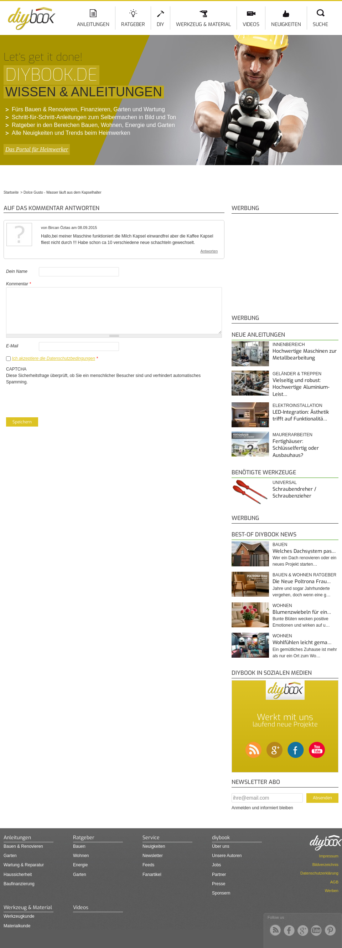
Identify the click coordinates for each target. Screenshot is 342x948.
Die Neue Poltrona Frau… (302, 581)
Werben (331, 890)
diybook (221, 837)
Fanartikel (151, 874)
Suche (320, 24)
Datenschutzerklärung (319, 873)
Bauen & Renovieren (23, 846)
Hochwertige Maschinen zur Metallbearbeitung (305, 355)
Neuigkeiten (286, 24)
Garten (10, 855)
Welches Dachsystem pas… (304, 551)
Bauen (280, 544)
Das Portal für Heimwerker (36, 149)
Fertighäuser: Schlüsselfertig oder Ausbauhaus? (296, 448)
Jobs (216, 864)
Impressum (328, 856)
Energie (80, 864)
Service (151, 837)
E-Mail (12, 345)
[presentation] (60, 399)
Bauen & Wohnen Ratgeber (304, 574)
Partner (219, 874)
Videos (251, 24)
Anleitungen (93, 24)
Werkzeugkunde (19, 916)
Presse (218, 883)
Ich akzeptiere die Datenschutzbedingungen (53, 358)
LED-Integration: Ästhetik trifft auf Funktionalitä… (301, 416)
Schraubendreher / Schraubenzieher (294, 493)
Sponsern (221, 893)
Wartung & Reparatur (24, 864)
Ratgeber (133, 24)
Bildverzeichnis (325, 864)
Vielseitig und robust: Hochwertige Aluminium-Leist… (301, 387)
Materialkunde (17, 925)
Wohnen (282, 605)
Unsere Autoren (227, 855)
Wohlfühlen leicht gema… (302, 642)
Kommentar (18, 283)
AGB (334, 882)
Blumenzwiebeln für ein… (302, 612)
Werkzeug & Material (203, 24)
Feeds (148, 864)
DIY (160, 24)
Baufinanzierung (19, 883)
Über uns (220, 846)
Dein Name (16, 271)
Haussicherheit (18, 874)
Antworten (209, 251)
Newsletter (152, 855)
